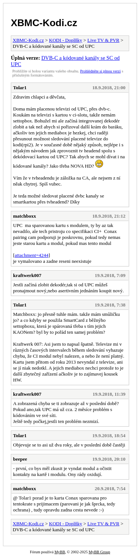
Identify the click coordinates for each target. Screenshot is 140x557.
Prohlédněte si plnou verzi (100, 71)
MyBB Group (99, 552)
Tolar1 (20, 87)
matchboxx (24, 216)
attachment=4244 (31, 255)
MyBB (60, 552)
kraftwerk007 (27, 275)
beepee (20, 459)
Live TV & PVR (103, 40)
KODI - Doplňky (65, 40)
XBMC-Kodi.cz (44, 22)
